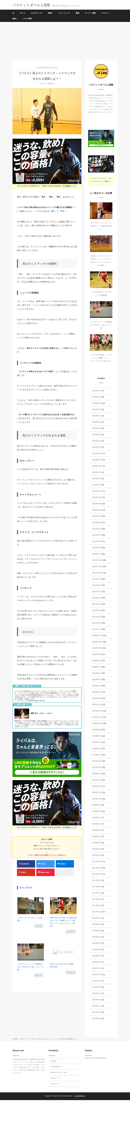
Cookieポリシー (55, 1078)
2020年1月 (96, 705)
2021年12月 (97, 560)
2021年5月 (96, 604)
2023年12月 (97, 453)
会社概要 (53, 1061)
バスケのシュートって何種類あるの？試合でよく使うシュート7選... (30, 967)
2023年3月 (96, 472)
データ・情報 (90, 13)
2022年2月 (96, 548)
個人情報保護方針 (56, 1066)
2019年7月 (96, 742)
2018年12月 (97, 786)
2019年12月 (97, 711)
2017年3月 (96, 918)
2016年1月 (96, 968)
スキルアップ (43, 83)
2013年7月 (96, 1006)
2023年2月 (96, 479)
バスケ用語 (27, 19)
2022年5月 (96, 529)
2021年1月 (96, 629)
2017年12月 (97, 861)
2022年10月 (97, 497)
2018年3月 (96, 843)
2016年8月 (96, 931)
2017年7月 (96, 893)
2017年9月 (96, 880)
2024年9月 (96, 397)
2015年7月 (96, 981)
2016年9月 (96, 924)
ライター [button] (105, 13)
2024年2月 (96, 441)
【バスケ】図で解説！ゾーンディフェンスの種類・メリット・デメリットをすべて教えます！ (101, 358)
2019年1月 (96, 780)
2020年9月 (96, 654)
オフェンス (38, 926)
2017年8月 (96, 887)
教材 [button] (15, 19)
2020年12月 (97, 635)
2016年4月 (96, 949)
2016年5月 (96, 943)
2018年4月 (96, 836)
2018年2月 (96, 849)
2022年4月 (96, 535)
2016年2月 (96, 962)
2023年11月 (97, 460)
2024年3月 (96, 435)
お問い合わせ (54, 1084)
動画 (77, 13)
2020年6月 (96, 673)
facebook (24, 864)
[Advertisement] (65, 38)
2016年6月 (96, 937)
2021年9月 (96, 579)
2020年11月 (97, 642)
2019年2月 (96, 774)
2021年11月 (97, 566)
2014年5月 (96, 1000)
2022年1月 (96, 554)
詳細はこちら (71, 186)
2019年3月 (96, 767)
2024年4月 (96, 428)
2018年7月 (96, 818)
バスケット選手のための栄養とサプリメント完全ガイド (46, 855)
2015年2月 (96, 993)
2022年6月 (96, 522)
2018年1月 (96, 855)
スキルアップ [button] (37, 13)
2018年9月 (96, 805)
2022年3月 (96, 541)
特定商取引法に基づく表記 (58, 1072)
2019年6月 (96, 748)
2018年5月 (96, 830)
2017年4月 (96, 912)
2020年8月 (96, 661)
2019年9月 (96, 730)
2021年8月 (96, 585)
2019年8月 (96, 736)
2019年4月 (96, 761)
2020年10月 (97, 648)
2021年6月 (96, 598)
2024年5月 (96, 422)
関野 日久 (51, 83)
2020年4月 (96, 686)
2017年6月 (96, 899)
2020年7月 (96, 667)
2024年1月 (96, 447)
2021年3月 (96, 617)
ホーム (22, 13)
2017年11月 (97, 868)
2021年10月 (97, 573)
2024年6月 (96, 416)
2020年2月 (96, 698)
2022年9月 (96, 504)
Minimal (54, 1096)
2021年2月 (96, 623)
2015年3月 (96, 987)
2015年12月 (97, 975)
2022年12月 (97, 491)
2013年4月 (96, 1018)
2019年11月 (97, 717)
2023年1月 (96, 485)
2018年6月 (96, 824)
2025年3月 (96, 391)
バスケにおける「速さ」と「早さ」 (51, 211)
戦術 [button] (50, 13)
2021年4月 (96, 610)
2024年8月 (96, 403)
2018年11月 (97, 792)
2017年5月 (96, 905)
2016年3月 (96, 956)
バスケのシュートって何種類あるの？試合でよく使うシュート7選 (101, 325)
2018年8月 (96, 811)
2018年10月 (97, 799)
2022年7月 (96, 516)
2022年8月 (96, 510)
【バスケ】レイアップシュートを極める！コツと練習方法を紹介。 (101, 226)
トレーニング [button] (64, 13)
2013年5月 (96, 1012)
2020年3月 (96, 692)
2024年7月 (96, 409)
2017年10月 (97, 874)
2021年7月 (96, 592)
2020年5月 (96, 679)
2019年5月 (96, 755)
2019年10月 (97, 723)
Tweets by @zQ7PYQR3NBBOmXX (95, 1058)
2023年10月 (97, 466)
